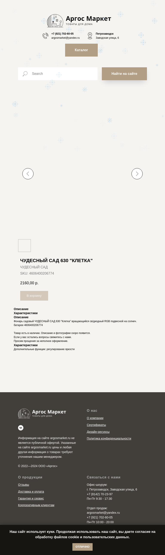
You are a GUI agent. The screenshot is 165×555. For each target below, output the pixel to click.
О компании (95, 418)
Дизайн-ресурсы (98, 432)
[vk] (20, 427)
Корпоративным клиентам (36, 505)
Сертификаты (96, 425)
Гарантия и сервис (31, 498)
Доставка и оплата (31, 491)
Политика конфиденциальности (109, 438)
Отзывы (23, 484)
